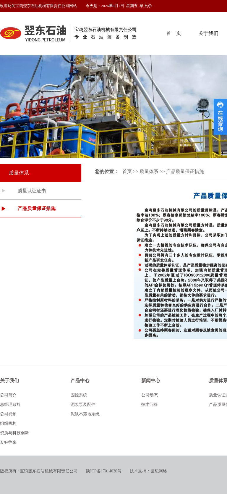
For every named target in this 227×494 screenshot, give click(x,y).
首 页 (173, 33)
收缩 (220, 117)
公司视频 (8, 414)
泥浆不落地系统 (85, 414)
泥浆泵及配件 (83, 404)
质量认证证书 (32, 190)
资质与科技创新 (14, 433)
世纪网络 (158, 471)
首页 (127, 171)
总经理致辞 (10, 404)
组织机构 (8, 423)
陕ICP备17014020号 (103, 471)
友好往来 (8, 442)
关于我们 (208, 33)
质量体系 (149, 171)
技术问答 (149, 404)
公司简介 (8, 395)
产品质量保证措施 (37, 208)
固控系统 (79, 395)
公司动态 (149, 395)
